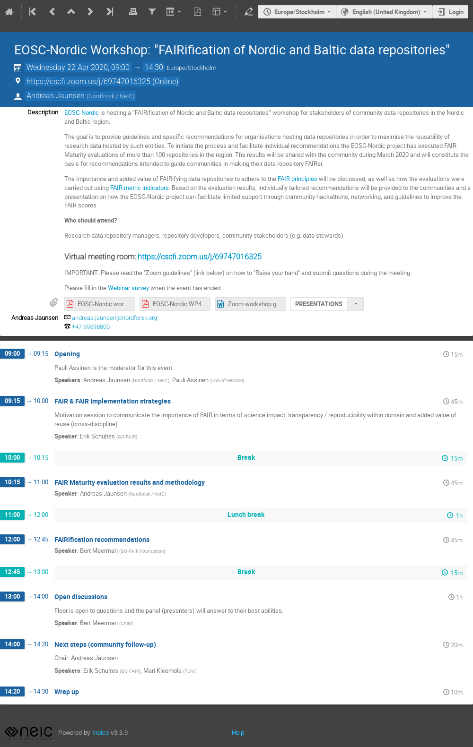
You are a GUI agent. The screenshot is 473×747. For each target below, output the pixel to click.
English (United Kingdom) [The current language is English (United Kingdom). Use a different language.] (386, 12)
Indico (100, 733)
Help (238, 733)
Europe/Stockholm (299, 12)
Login (456, 12)
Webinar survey (128, 287)
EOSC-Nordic (81, 112)
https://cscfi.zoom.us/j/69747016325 (200, 256)
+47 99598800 (91, 326)
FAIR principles (297, 178)
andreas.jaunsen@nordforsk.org (114, 317)
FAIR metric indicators (139, 187)
